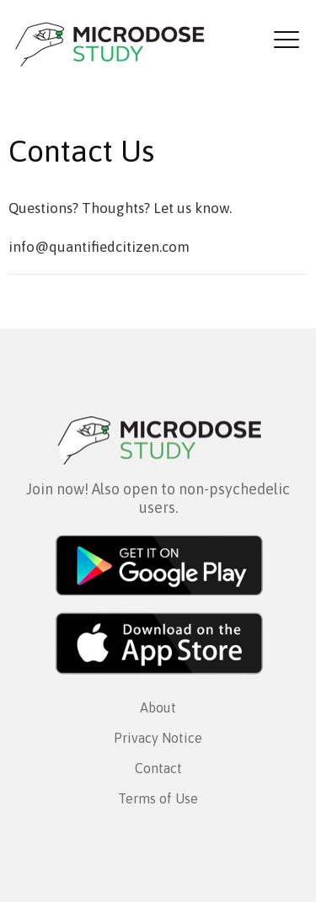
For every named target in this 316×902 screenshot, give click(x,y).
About (158, 707)
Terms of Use (158, 798)
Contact (158, 768)
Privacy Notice (158, 737)
